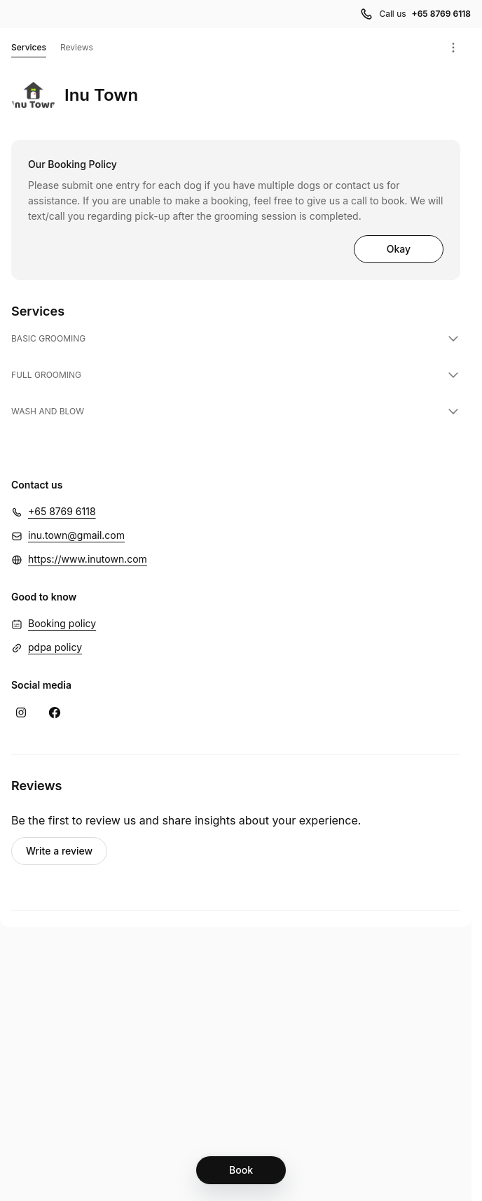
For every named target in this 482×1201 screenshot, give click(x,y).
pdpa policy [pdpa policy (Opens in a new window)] (55, 647)
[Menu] (453, 48)
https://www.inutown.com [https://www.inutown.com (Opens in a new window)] (87, 559)
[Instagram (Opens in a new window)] (21, 712)
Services (28, 49)
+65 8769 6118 (62, 511)
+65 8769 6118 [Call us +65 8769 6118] (441, 13)
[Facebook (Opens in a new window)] (55, 712)
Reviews (76, 47)
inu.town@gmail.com (76, 535)
